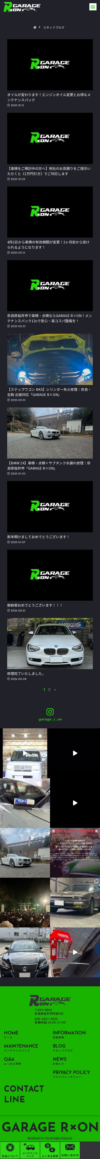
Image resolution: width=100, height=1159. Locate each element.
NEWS (59, 1059)
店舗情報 (59, 1037)
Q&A (9, 1059)
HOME (11, 1033)
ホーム (8, 1037)
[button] (93, 6)
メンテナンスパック (17, 1050)
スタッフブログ (63, 1050)
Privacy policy (71, 1072)
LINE (14, 1100)
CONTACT (24, 1089)
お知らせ (59, 1063)
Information (69, 1033)
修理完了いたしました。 (26, 673)
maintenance (21, 1046)
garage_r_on (50, 719)
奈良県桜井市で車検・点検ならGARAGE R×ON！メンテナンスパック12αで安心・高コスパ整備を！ (49, 318)
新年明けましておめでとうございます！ (38, 536)
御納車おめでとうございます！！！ (35, 605)
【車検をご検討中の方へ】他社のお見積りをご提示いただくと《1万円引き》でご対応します (49, 171)
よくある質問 (12, 1063)
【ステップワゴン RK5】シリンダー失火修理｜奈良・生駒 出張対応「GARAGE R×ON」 (49, 392)
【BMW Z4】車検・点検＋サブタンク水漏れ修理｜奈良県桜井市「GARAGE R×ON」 (48, 465)
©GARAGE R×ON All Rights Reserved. (50, 1138)
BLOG (59, 1046)
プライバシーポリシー (67, 1077)
